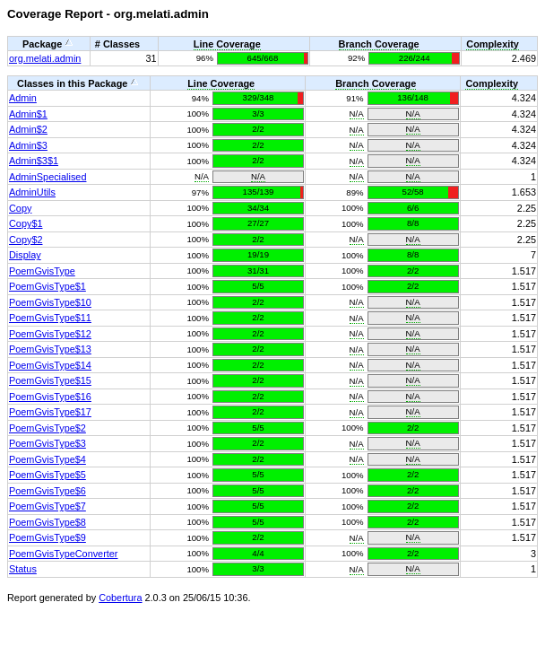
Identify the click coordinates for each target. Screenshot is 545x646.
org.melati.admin (45, 58)
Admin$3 (28, 145)
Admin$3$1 (33, 160)
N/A (357, 113)
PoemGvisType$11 (50, 317)
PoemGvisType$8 (47, 522)
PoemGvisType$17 (50, 411)
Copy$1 (25, 223)
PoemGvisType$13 (50, 349)
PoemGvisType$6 (47, 490)
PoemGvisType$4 (47, 459)
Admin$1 (28, 114)
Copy (20, 208)
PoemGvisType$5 (47, 474)
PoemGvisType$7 (47, 506)
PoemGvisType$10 (50, 302)
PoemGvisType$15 (50, 380)
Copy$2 (25, 239)
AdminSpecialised (47, 176)
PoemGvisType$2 (47, 428)
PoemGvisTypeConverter (63, 553)
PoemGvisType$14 (50, 365)
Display (25, 254)
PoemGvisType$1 (47, 286)
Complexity (492, 44)
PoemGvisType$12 (50, 333)
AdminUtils (32, 192)
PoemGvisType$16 (50, 396)
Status (23, 568)
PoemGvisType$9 (47, 537)
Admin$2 (28, 129)
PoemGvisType (42, 271)
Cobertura (120, 597)
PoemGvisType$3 (47, 443)
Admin (23, 97)
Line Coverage (227, 44)
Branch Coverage (379, 44)
